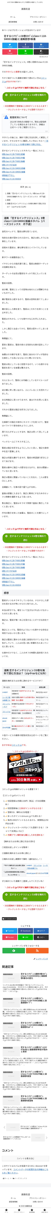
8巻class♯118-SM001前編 (13, 168)
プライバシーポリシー (37, 1198)
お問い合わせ (38, 1201)
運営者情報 (13, 1201)
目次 (22, 186)
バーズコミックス (9, 919)
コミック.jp (6, 711)
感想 (8, 200)
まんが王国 (6, 727)
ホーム (13, 1198)
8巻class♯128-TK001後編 (13, 161)
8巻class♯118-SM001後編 (13, 171)
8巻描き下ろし (8, 175)
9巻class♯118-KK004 (11, 178)
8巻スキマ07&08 (9, 164)
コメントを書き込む (25, 1158)
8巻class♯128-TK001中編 (13, 157)
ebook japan (31, 873)
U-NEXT (5, 692)
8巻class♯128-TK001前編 (13, 154)
